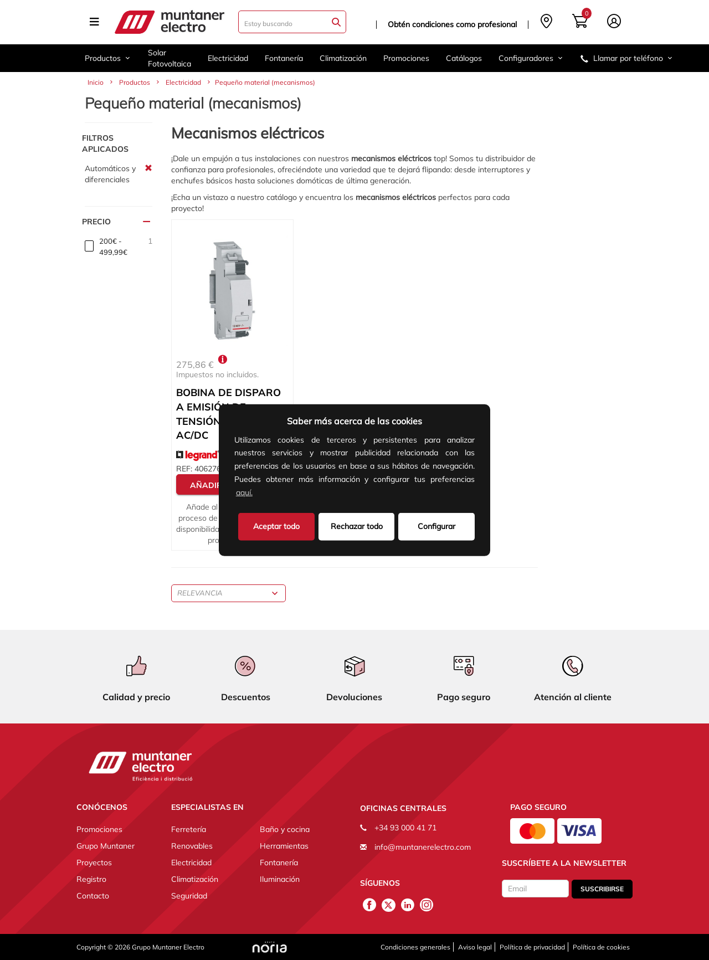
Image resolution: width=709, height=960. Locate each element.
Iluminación (280, 879)
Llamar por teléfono (627, 58)
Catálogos (464, 58)
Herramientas (284, 846)
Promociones (406, 58)
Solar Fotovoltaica (169, 58)
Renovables (192, 846)
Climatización (343, 58)
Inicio (96, 82)
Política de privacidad (532, 947)
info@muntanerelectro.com (422, 847)
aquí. (244, 492)
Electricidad (228, 58)
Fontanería (284, 58)
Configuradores (531, 58)
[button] (258, 493)
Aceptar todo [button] (276, 526)
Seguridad (189, 896)
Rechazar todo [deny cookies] (357, 526)
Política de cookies (601, 947)
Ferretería (188, 829)
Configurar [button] (436, 526)
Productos (108, 58)
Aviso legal (475, 947)
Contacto (92, 896)
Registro (91, 879)
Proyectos (94, 862)
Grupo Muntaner (105, 846)
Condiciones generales (415, 947)
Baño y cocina (285, 829)
